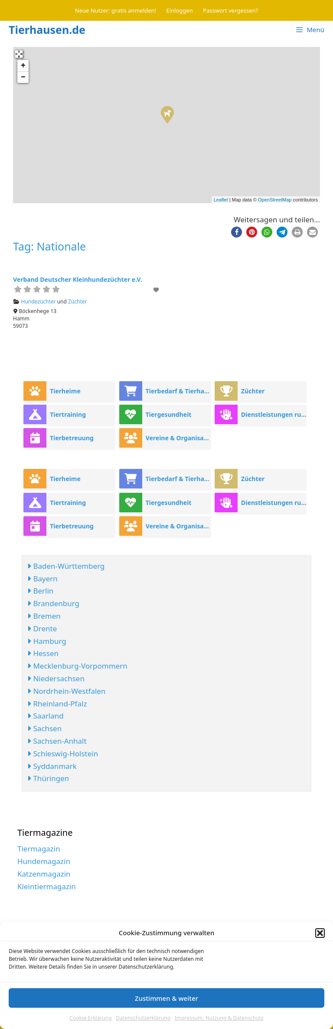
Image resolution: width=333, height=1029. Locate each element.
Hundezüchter (38, 301)
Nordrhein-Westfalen (66, 691)
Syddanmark (52, 766)
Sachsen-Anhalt (57, 741)
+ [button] (23, 65)
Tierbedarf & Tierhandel (178, 391)
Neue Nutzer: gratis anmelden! (115, 10)
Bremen (44, 616)
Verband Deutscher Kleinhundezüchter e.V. (77, 279)
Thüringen (48, 778)
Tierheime (65, 391)
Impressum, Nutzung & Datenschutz (219, 1018)
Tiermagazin (38, 849)
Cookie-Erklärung (90, 1018)
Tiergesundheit (169, 414)
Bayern (42, 579)
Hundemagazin (43, 861)
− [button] (23, 77)
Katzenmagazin (44, 874)
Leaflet (221, 199)
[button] (320, 933)
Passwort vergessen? (230, 10)
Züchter (77, 301)
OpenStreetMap (275, 199)
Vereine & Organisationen (178, 438)
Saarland (45, 716)
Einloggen (179, 10)
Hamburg (46, 641)
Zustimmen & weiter (166, 998)
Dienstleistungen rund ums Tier (274, 414)
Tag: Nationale (49, 246)
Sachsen (44, 728)
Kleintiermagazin (46, 886)
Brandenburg (53, 603)
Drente (42, 628)
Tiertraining (68, 414)
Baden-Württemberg (65, 566)
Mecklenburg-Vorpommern (77, 666)
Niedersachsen (56, 678)
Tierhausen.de (47, 29)
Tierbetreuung (72, 438)
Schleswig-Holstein (62, 754)
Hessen (43, 653)
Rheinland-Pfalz (57, 704)
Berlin (40, 591)
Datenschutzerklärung (143, 1018)
